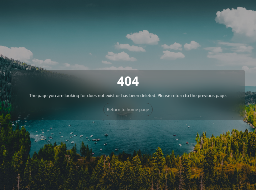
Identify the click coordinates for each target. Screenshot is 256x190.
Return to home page (128, 109)
